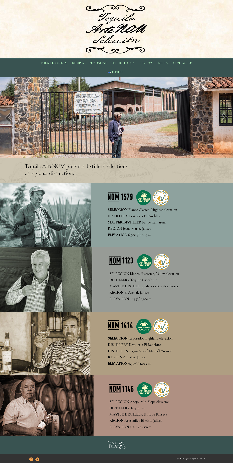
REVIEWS (146, 63)
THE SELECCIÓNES (54, 63)
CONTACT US (182, 63)
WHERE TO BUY (123, 63)
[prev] (8, 117)
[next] (225, 117)
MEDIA (163, 63)
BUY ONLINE (98, 63)
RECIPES (78, 63)
